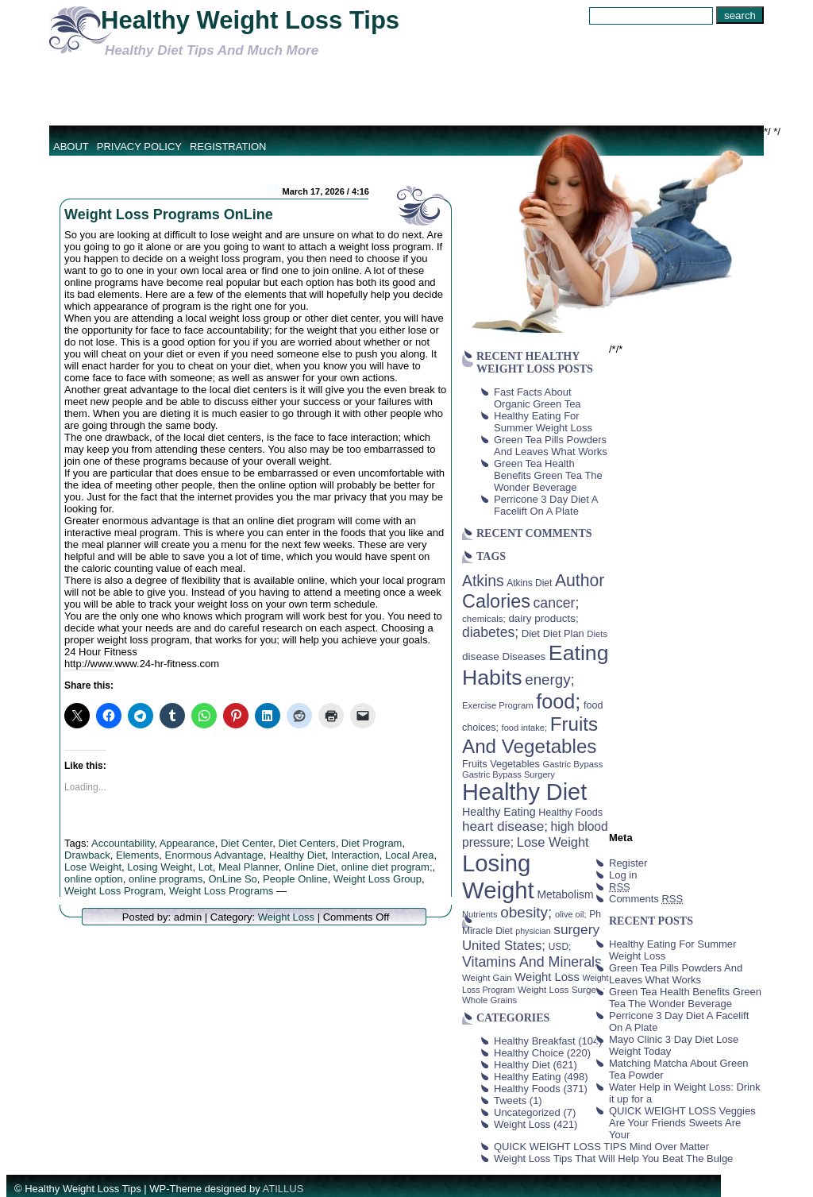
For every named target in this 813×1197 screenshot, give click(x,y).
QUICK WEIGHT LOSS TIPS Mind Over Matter (601, 1147)
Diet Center (246, 843)
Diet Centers (306, 843)
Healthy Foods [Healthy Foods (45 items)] (570, 812)
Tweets (510, 1100)
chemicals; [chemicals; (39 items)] (484, 618)
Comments (646, 899)
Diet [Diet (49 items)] (531, 633)
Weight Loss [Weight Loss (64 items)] (547, 977)
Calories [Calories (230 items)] (496, 601)
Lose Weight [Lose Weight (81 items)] (553, 842)
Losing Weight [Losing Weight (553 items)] (498, 876)
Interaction (355, 855)
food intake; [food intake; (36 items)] (525, 727)
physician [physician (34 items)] (532, 931)
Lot (205, 867)
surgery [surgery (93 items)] (576, 929)
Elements (137, 855)
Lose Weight (92, 867)
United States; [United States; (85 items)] (503, 945)
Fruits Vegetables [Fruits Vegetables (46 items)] (501, 764)
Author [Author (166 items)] (580, 580)
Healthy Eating (527, 1077)
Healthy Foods (527, 1089)
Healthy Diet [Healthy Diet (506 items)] (524, 792)
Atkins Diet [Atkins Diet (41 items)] (529, 583)
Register (628, 863)
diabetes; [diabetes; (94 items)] (490, 632)
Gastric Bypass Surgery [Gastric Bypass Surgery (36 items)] (508, 774)
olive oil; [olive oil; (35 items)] (571, 914)
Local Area (409, 855)
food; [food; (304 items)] (558, 701)
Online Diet (309, 867)
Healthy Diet (297, 855)
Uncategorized (527, 1112)
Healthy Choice (529, 1053)
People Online (295, 879)
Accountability (122, 843)
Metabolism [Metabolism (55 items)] (565, 894)
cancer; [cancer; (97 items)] (556, 603)
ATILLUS (283, 1189)
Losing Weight (159, 867)
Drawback (87, 855)
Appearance (187, 843)
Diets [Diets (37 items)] (597, 634)
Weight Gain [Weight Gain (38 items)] (487, 978)
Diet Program (372, 843)
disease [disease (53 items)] (480, 656)
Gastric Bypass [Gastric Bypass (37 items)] (573, 764)
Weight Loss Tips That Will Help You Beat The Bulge (613, 1158)
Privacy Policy (139, 147)
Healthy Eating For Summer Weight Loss (543, 422)
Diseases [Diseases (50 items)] (524, 656)
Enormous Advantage (213, 855)
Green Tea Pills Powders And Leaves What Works (550, 446)
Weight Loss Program (114, 891)
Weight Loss (286, 917)
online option (93, 879)
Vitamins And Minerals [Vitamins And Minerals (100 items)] (532, 962)
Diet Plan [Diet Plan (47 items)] (563, 633)
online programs (165, 879)
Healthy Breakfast (535, 1041)
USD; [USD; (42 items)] (560, 946)
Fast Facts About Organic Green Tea (537, 398)
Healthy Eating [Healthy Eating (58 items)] (499, 811)
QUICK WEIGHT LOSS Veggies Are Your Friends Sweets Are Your (682, 1123)
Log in (623, 875)
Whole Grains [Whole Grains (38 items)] (489, 1000)
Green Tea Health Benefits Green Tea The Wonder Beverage (548, 475)
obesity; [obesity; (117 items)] (526, 912)
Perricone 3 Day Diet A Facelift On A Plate (546, 505)
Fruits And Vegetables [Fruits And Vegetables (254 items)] (530, 735)
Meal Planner (248, 867)
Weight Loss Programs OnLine (168, 214)
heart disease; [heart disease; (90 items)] (505, 826)
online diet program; (387, 867)
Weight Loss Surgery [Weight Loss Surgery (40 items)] (561, 989)
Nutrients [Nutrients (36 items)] (480, 914)
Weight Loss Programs (221, 891)
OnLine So (232, 879)
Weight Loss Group (377, 879)
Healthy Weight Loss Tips (250, 20)
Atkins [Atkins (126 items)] (483, 580)
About (71, 147)
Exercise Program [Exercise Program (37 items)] (498, 705)
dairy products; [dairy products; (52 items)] (543, 618)
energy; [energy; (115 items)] (550, 679)
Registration (228, 147)
